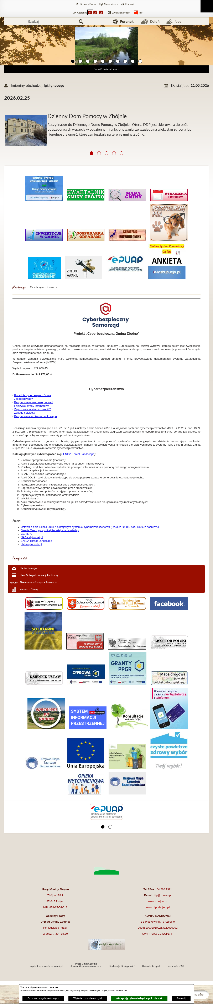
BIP (141, 12)
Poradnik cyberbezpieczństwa (32, 395)
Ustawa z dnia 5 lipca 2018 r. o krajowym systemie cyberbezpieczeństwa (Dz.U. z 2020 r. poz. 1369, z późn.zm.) (90, 526)
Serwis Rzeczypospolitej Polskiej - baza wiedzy (50, 530)
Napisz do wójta (28, 568)
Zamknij (181, 998)
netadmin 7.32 (176, 966)
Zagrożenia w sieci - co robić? (32, 409)
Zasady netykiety (24, 412)
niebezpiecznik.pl (31, 544)
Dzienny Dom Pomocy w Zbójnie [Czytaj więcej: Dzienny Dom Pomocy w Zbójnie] (87, 116)
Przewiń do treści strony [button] (107, 69)
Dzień (155, 21)
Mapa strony (111, 4)
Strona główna (88, 4)
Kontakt (129, 4)
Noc (178, 21)
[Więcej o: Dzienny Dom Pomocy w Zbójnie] (106, 110)
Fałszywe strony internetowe (31, 405)
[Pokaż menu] (207, 6)
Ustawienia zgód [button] (151, 966)
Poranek (127, 21)
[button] (73, 61)
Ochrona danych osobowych (43, 998)
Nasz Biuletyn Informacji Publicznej (39, 575)
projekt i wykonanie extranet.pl (46, 966)
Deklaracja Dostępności (122, 966)
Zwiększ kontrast (121, 12)
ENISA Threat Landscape (78, 454)
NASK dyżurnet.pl (32, 537)
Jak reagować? (23, 398)
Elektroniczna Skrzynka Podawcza (38, 582)
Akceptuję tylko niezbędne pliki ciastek (139, 998)
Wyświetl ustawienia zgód (87, 998)
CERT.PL (26, 533)
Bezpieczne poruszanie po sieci (33, 402)
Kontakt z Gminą (29, 589)
